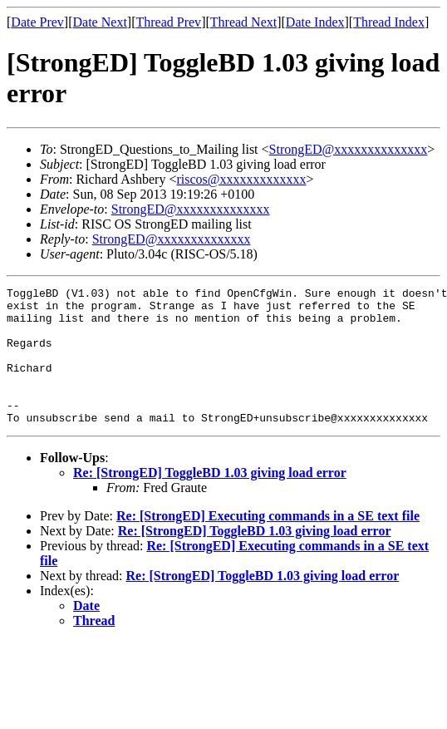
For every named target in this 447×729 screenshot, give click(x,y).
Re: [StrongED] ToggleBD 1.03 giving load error (209, 500)
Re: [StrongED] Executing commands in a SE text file (268, 543)
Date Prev (37, 22)
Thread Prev (168, 22)
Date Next (100, 22)
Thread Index (389, 22)
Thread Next (243, 22)
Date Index (315, 22)
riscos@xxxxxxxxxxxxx (241, 179)
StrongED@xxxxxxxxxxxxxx (348, 149)
